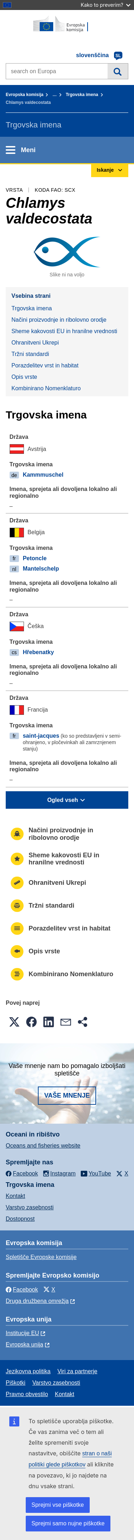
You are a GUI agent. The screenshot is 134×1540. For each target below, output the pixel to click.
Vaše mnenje (67, 1095)
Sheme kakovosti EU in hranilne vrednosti (64, 331)
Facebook (22, 1289)
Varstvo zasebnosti (30, 1207)
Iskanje (118, 71)
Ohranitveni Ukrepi (35, 343)
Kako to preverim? (105, 5)
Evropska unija (24, 1344)
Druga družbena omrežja (37, 1301)
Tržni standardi (30, 354)
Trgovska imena (82, 94)
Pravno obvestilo (27, 1394)
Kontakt (15, 1196)
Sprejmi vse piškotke (57, 1505)
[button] (14, 1022)
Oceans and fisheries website (43, 1146)
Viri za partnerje (78, 1371)
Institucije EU (22, 1333)
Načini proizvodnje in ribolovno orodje (58, 320)
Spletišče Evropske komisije (41, 1257)
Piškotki (15, 1383)
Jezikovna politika (28, 1371)
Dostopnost (20, 1219)
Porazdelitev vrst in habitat (45, 365)
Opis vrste (24, 377)
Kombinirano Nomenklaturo (46, 388)
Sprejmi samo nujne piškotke (68, 1523)
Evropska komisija (24, 94)
